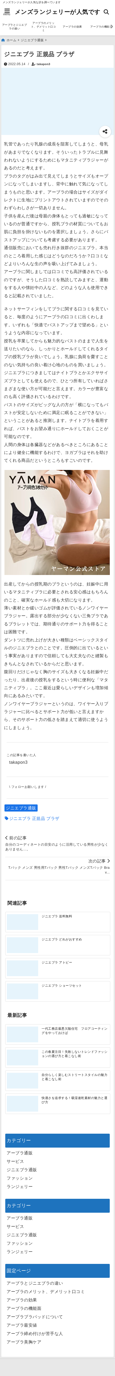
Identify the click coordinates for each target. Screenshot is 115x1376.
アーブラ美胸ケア (24, 1342)
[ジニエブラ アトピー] (22, 968)
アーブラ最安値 (22, 1325)
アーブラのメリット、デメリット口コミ (43, 27)
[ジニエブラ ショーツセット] (22, 991)
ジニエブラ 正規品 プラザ (34, 818)
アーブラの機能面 (24, 1308)
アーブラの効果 (72, 26)
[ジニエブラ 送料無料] (22, 922)
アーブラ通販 (20, 1153)
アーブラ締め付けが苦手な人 (35, 1333)
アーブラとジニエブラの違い (14, 26)
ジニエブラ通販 (21, 808)
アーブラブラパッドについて (35, 1317)
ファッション (20, 1178)
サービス (15, 1161)
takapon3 (43, 64)
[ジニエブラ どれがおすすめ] (22, 945)
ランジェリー (20, 1186)
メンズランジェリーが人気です (58, 12)
